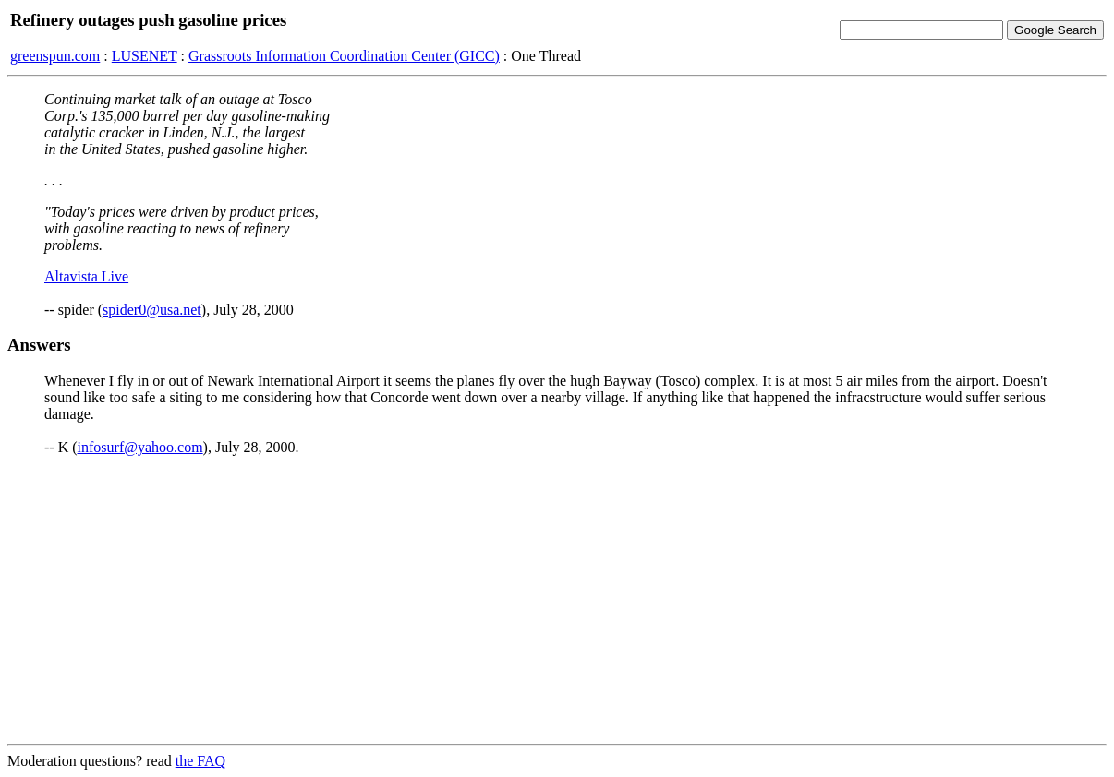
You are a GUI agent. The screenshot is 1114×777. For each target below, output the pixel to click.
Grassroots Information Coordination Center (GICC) (344, 56)
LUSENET (144, 56)
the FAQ (200, 761)
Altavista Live (86, 276)
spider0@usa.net (152, 309)
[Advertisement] (557, 600)
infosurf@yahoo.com (140, 447)
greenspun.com (55, 56)
